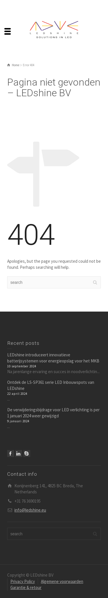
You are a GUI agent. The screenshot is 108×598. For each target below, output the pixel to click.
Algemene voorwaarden (62, 581)
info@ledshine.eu (30, 510)
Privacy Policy (22, 581)
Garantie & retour (25, 587)
